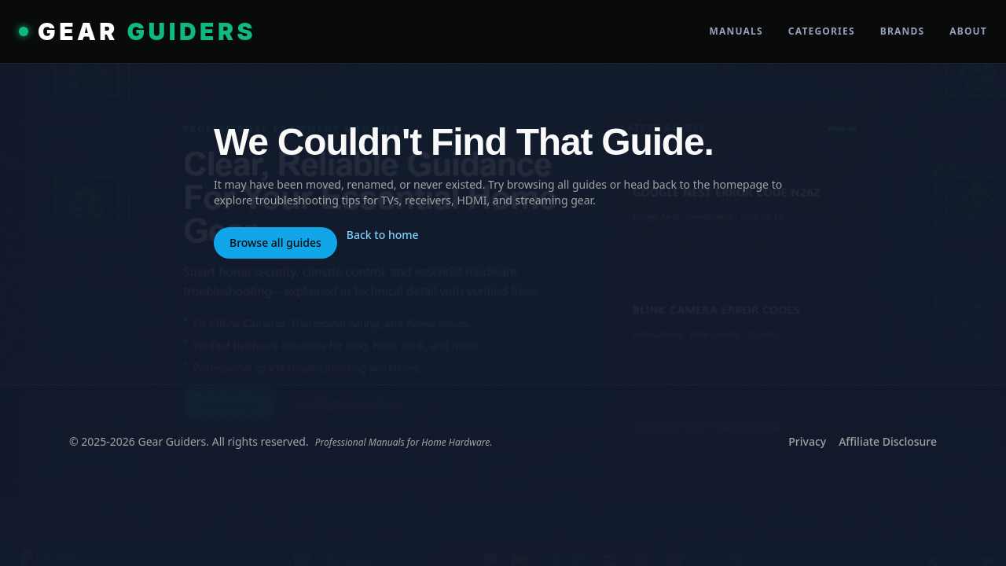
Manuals (735, 31)
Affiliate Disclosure (888, 441)
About (968, 31)
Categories (821, 31)
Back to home (383, 234)
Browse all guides (275, 242)
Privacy (807, 441)
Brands (902, 31)
